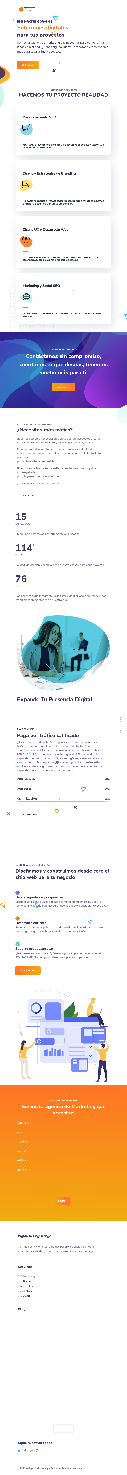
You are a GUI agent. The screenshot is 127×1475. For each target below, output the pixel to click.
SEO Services (25, 1281)
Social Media (25, 1290)
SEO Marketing (26, 1276)
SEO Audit (24, 1295)
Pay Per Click (25, 1285)
